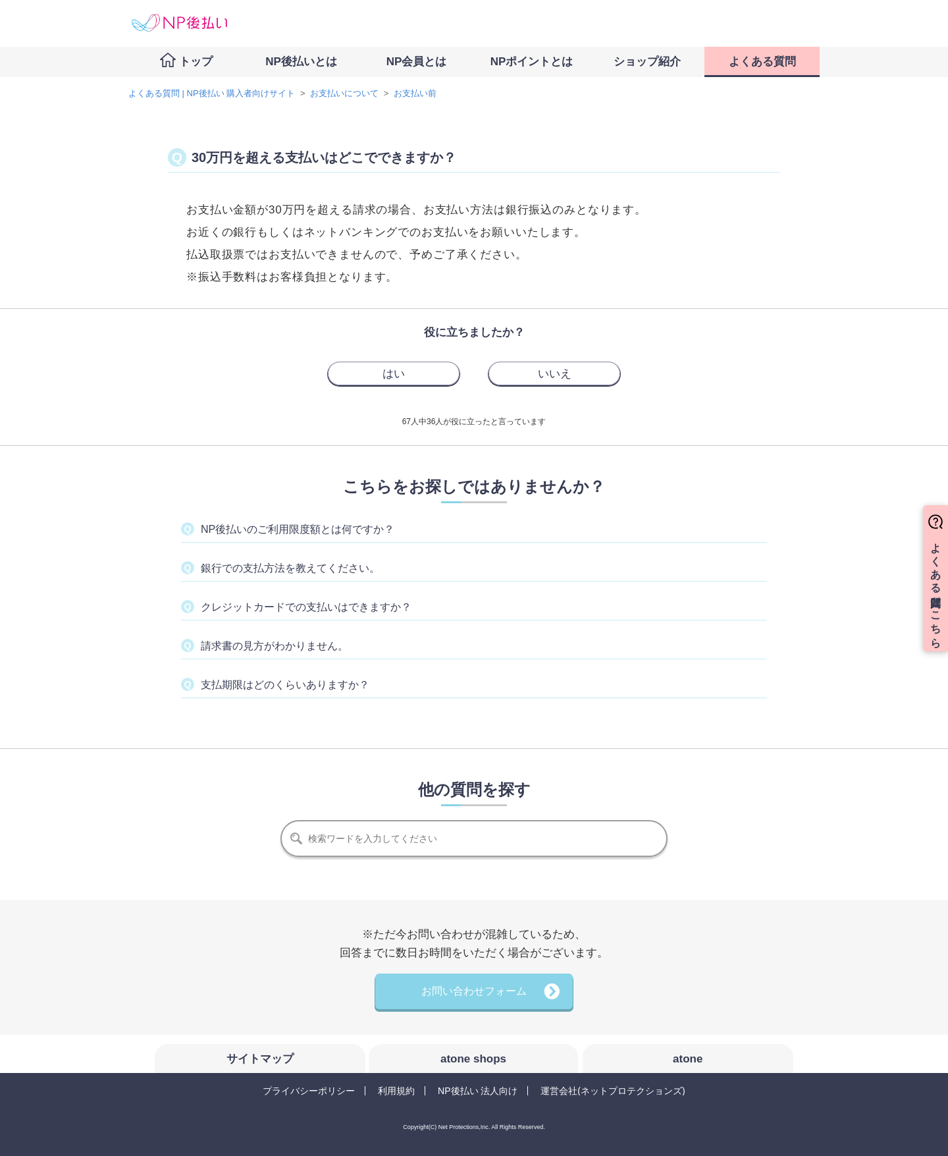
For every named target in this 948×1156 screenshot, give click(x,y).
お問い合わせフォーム (474, 991)
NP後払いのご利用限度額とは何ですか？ (297, 529)
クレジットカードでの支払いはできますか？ (306, 607)
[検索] (474, 838)
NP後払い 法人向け (477, 1090)
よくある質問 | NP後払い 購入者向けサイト (211, 93)
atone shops (473, 1059)
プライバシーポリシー (309, 1090)
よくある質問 (762, 61)
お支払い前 (415, 93)
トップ (196, 61)
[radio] (394, 373)
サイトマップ (260, 1059)
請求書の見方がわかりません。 (274, 645)
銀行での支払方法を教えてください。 (290, 568)
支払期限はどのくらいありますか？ (285, 684)
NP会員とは (416, 61)
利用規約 (396, 1090)
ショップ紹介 (647, 61)
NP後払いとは (301, 61)
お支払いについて (344, 93)
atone (687, 1059)
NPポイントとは (531, 61)
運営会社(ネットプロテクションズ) (612, 1090)
